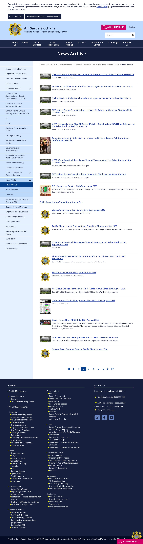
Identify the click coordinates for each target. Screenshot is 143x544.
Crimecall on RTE (18, 525)
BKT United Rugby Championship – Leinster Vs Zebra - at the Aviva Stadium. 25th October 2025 (92, 111)
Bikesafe (52, 411)
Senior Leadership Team (21, 415)
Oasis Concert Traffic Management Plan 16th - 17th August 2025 (83, 300)
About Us (51, 64)
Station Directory (56, 496)
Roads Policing (53, 391)
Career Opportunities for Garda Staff (64, 447)
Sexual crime (16, 461)
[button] (30, 88)
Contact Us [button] (127, 43)
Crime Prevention (16, 510)
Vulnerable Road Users (58, 419)
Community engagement (21, 517)
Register (14, 399)
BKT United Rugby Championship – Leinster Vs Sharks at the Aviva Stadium (89, 174)
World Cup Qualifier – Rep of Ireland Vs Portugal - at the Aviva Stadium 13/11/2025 (92, 86)
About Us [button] (15, 43)
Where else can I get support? (23, 504)
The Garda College (57, 440)
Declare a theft (17, 494)
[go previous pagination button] (74, 369)
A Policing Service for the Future (24, 437)
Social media (54, 504)
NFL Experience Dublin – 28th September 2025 (74, 186)
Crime (11, 450)
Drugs (13, 456)
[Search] (118, 35)
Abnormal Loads (56, 406)
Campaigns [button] (113, 42)
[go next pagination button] (108, 369)
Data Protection (55, 455)
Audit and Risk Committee (22, 443)
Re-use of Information (109, 539)
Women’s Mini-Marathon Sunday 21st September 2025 (78, 210)
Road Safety (54, 401)
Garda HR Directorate (58, 468)
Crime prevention (18, 512)
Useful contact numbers (59, 499)
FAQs (40, 539)
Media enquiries (56, 501)
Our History (16, 440)
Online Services (17, 422)
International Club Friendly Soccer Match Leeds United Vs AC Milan (85, 337)
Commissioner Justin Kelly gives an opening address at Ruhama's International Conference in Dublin (90, 139)
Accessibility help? (115, 27)
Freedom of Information (59, 458)
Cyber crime (16, 473)
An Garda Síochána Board (22, 420)
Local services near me (58, 507)
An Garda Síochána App (18, 407)
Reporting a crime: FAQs (21, 491)
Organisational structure (21, 417)
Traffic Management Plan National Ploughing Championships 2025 (84, 226)
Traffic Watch (54, 409)
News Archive (127, 64)
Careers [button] (82, 42)
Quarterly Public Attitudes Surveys (63, 463)
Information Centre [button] (97, 43)
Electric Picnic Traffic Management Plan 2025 (74, 272)
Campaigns (51, 476)
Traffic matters (17, 476)
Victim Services (15, 486)
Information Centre (55, 452)
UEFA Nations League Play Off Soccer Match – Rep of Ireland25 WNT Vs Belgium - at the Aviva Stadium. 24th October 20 (93, 125)
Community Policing (19, 515)
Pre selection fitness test (59, 437)
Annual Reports (55, 465)
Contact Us (51, 494)
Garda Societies (17, 445)
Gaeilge (132, 27)
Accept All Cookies (16, 16)
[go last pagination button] (113, 369)
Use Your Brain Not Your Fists (61, 486)
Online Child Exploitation (21, 478)
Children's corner (18, 527)
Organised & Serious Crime (22, 427)
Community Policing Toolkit (22, 401)
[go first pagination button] (69, 369)
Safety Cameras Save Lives (60, 398)
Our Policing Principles (20, 430)
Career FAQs (54, 434)
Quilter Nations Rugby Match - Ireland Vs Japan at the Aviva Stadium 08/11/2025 (91, 98)
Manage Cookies (53, 16)
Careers (50, 424)
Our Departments (65, 64)
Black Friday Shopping (58, 483)
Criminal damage (18, 471)
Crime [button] (25, 42)
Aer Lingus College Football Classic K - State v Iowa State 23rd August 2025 (88, 288)
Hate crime (15, 481)
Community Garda (16, 396)
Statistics (53, 393)
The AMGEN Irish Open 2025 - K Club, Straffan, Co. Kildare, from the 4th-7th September (89, 257)
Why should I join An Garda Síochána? (65, 432)
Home (42, 64)
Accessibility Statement (69, 539)
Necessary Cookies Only (35, 16)
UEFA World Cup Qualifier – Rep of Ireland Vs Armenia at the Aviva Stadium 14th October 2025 (91, 161)
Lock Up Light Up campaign (60, 488)
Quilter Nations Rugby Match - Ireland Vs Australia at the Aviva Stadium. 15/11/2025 (93, 74)
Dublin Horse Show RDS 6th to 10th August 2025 (75, 320)
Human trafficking (18, 463)
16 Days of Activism (57, 481)
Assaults (14, 466)
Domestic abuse (18, 453)
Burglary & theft (18, 458)
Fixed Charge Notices (58, 404)
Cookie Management (17, 391)
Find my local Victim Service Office (25, 502)
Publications (16, 435)
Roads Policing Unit (57, 396)
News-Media (113, 64)
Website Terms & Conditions (89, 539)
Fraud (13, 468)
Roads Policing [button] (69, 43)
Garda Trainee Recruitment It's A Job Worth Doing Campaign (64, 428)
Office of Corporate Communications (90, 64)
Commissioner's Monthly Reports (63, 460)
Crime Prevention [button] (53, 43)
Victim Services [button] (37, 43)
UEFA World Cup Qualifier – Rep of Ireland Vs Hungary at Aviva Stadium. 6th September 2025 (89, 243)
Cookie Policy (102, 6)
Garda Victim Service (19, 489)
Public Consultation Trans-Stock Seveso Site (61, 202)
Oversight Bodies (18, 432)
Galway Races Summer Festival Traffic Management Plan (80, 349)
